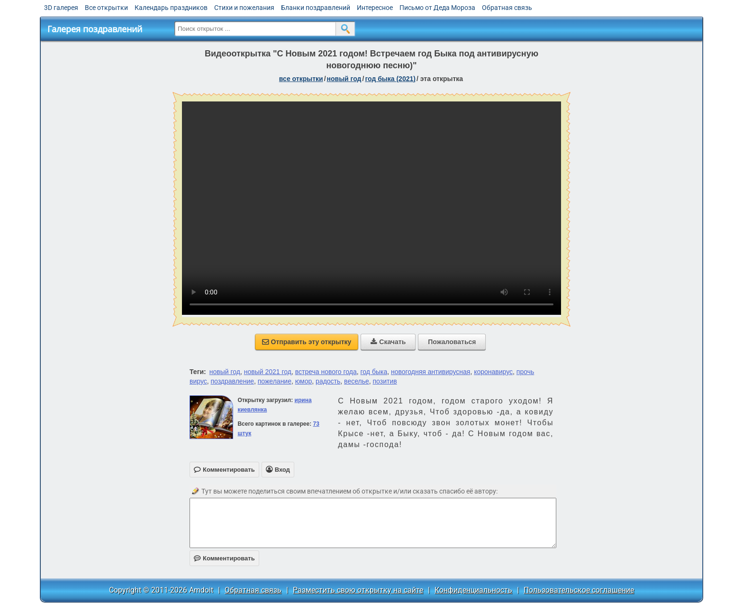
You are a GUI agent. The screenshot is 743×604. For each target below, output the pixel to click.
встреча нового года (326, 371)
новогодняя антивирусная (430, 371)
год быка (374, 371)
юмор (303, 381)
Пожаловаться (452, 342)
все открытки (301, 78)
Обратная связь (507, 7)
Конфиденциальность (473, 590)
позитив (385, 381)
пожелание (274, 381)
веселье (356, 381)
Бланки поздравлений (315, 7)
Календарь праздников (171, 7)
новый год (344, 78)
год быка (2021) (390, 78)
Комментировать (224, 558)
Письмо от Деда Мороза (437, 7)
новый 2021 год (267, 371)
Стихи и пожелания (244, 7)
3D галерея (61, 7)
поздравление (232, 381)
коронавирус (493, 371)
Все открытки (106, 7)
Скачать (388, 342)
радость (328, 381)
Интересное (375, 7)
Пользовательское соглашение (579, 590)
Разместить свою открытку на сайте (358, 590)
